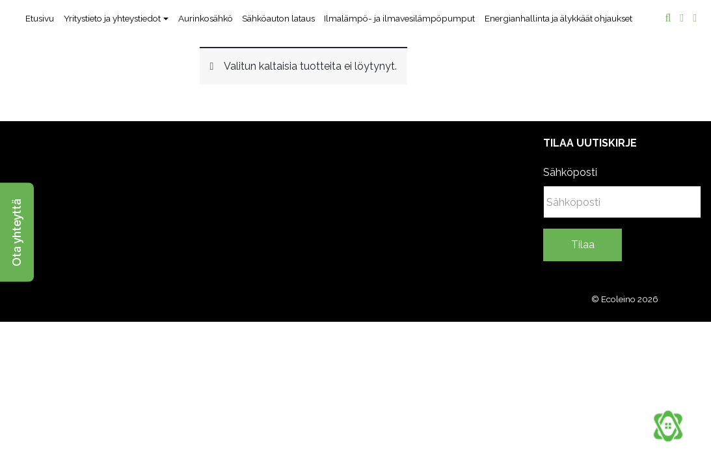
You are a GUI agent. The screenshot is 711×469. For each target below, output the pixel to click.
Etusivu (39, 18)
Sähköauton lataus (278, 18)
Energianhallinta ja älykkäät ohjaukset (558, 18)
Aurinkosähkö (205, 18)
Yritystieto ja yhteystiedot (112, 18)
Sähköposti (570, 172)
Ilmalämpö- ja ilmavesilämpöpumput (399, 18)
